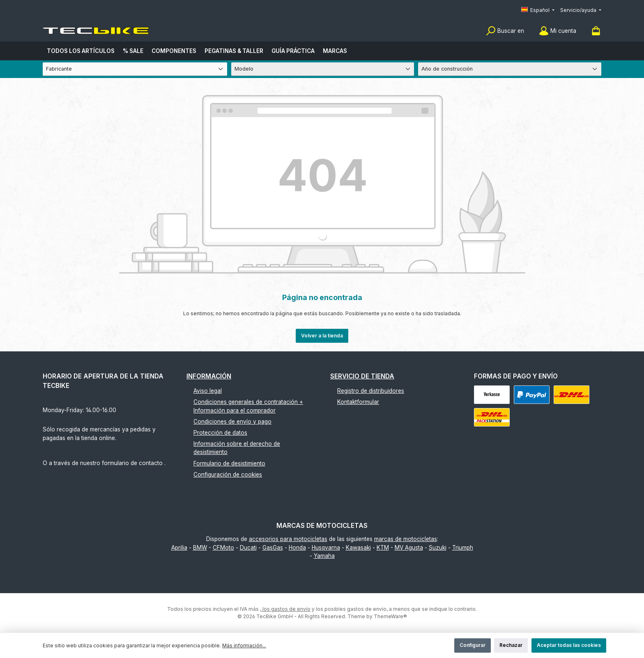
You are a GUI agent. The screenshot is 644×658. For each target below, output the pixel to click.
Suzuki (437, 547)
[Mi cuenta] (558, 31)
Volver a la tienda (322, 335)
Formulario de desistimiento (229, 463)
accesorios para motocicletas (288, 539)
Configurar (472, 645)
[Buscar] (505, 31)
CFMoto (223, 547)
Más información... (244, 645)
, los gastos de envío (285, 609)
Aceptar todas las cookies (569, 645)
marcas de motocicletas (405, 539)
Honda (297, 547)
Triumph (462, 547)
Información (208, 376)
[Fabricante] (135, 69)
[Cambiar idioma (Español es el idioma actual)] (537, 10)
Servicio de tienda (362, 376)
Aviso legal (207, 390)
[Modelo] (322, 69)
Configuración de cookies (227, 474)
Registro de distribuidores (370, 390)
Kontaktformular (358, 402)
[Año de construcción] (509, 69)
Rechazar (510, 645)
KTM (383, 547)
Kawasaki (358, 547)
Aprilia (179, 547)
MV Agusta (409, 547)
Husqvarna (326, 547)
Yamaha (324, 556)
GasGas (272, 547)
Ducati (248, 547)
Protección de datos (220, 432)
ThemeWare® (390, 616)
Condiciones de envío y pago (232, 421)
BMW (200, 547)
